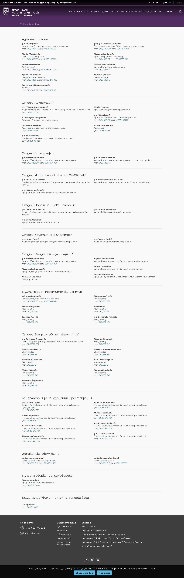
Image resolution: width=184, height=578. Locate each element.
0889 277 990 (50, 80)
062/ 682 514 (32, 69)
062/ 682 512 (32, 90)
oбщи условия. (84, 573)
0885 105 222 (50, 49)
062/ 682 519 (32, 59)
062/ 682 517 (104, 163)
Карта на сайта (65, 538)
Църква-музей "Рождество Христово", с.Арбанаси (106, 538)
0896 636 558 (33, 410)
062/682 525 (32, 312)
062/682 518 (32, 463)
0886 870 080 (51, 69)
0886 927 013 (105, 130)
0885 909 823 (33, 141)
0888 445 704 (33, 420)
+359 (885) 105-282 (35, 528)
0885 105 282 (33, 344)
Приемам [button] (104, 573)
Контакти (167, 11)
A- (150, 3)
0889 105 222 (50, 59)
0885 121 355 (32, 130)
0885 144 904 (123, 49)
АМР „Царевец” (89, 526)
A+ (157, 3)
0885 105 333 (122, 463)
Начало (72, 11)
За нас (81, 11)
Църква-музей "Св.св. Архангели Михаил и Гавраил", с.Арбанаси (112, 542)
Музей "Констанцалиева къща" (97, 546)
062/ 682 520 (105, 49)
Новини (157, 11)
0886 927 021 (50, 90)
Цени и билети (126, 11)
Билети (86, 523)
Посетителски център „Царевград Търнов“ (103, 534)
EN (166, 3)
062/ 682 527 (105, 69)
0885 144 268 (50, 301)
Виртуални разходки (144, 11)
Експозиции (93, 11)
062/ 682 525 (32, 301)
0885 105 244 (122, 59)
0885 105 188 (33, 112)
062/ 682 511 (104, 59)
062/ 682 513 (32, 80)
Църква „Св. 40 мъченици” (94, 530)
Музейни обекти (110, 11)
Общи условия (64, 534)
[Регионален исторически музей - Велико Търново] (23, 12)
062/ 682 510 (32, 49)
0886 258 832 (33, 507)
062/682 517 (104, 463)
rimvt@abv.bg (32, 533)
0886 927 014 (33, 485)
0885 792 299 (50, 463)
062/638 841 (32, 354)
